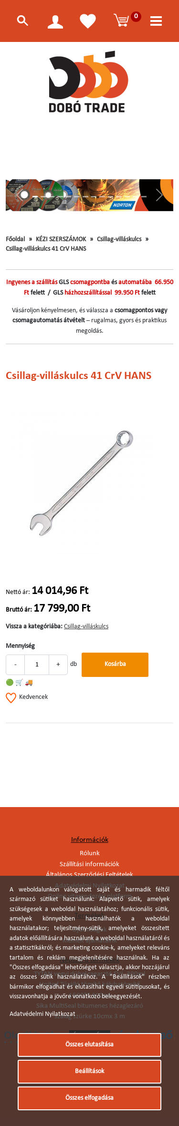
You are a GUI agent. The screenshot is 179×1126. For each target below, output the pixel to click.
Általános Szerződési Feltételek (89, 875)
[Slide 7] (85, 196)
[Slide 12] (127, 196)
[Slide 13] (135, 196)
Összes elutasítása (89, 1045)
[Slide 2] (43, 196)
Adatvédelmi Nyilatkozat (42, 1014)
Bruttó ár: (19, 610)
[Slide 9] (102, 196)
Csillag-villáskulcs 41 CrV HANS (46, 249)
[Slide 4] (60, 196)
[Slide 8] (94, 196)
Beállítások (89, 1071)
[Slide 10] (111, 196)
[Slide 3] (52, 196)
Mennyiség (20, 646)
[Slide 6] (77, 196)
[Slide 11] (119, 196)
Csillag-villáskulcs (119, 239)
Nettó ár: (18, 592)
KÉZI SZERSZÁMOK (61, 239)
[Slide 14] (144, 196)
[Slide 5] (69, 196)
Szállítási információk (89, 864)
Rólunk (90, 853)
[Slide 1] (35, 196)
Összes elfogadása (89, 1098)
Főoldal (15, 239)
